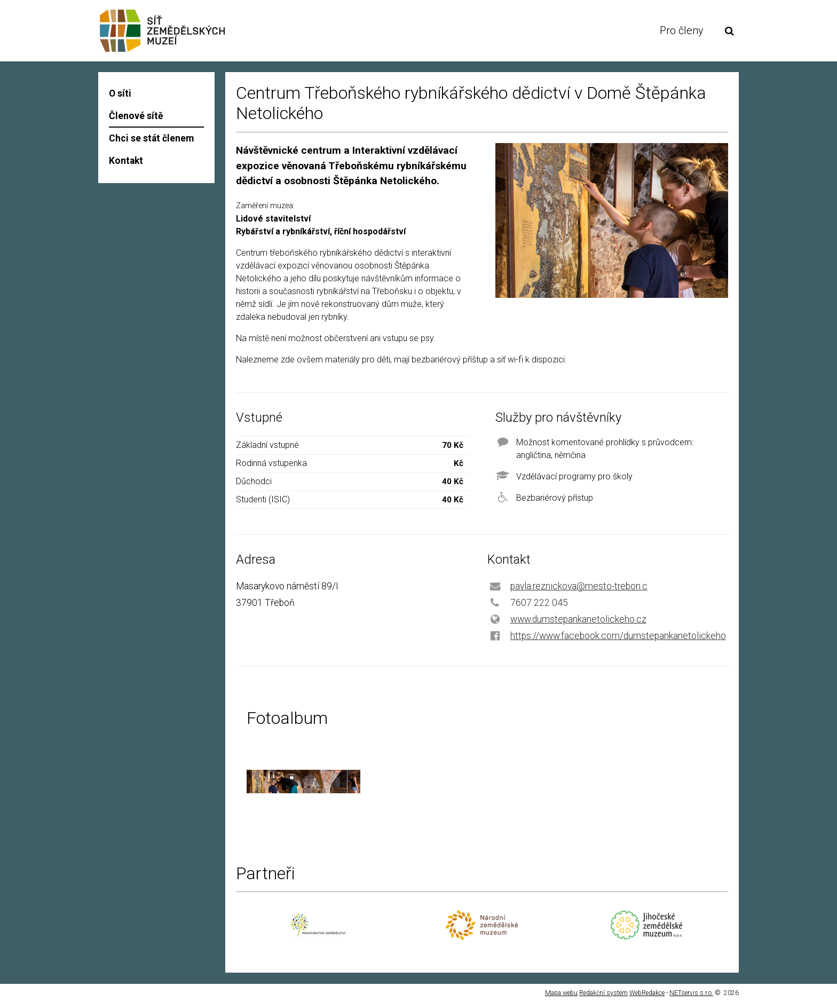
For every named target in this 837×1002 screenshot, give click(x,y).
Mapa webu (561, 993)
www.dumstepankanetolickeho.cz (578, 619)
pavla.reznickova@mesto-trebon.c (579, 586)
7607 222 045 (539, 602)
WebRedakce (647, 993)
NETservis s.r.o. (691, 993)
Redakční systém (603, 993)
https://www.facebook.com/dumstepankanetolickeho (618, 635)
